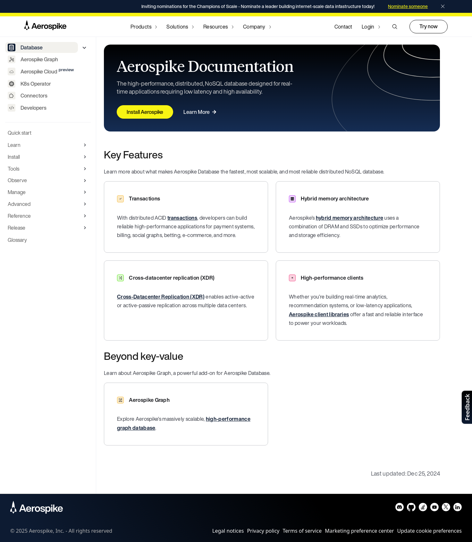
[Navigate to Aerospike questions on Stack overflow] (422, 508)
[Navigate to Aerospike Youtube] (434, 508)
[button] (395, 26)
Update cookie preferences (429, 530)
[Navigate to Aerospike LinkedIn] (457, 508)
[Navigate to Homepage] (45, 26)
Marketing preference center (359, 530)
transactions (182, 218)
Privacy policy (263, 530)
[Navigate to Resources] (218, 26)
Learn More (200, 112)
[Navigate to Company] (257, 26)
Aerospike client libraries (319, 314)
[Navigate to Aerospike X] (446, 508)
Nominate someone (408, 6)
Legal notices (228, 530)
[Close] (443, 6)
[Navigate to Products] (144, 26)
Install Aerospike (145, 112)
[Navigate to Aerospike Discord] (399, 508)
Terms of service (302, 530)
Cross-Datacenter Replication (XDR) (161, 297)
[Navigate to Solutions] (180, 26)
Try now (428, 26)
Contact (343, 26)
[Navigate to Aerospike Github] (411, 508)
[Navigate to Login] (371, 26)
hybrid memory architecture (349, 218)
